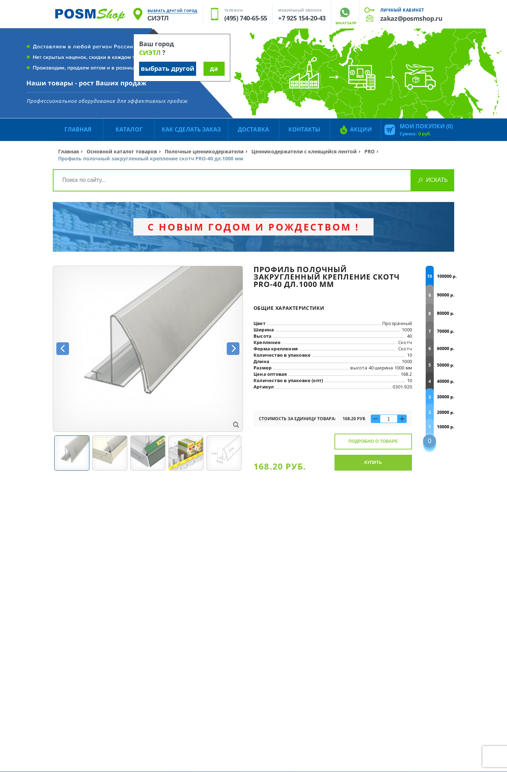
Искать (437, 180)
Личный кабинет (402, 10)
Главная (68, 151)
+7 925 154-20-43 (302, 18)
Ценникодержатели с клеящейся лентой (304, 151)
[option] (148, 349)
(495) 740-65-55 (245, 18)
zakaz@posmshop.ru (411, 18)
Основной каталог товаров (122, 151)
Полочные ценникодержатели (204, 151)
